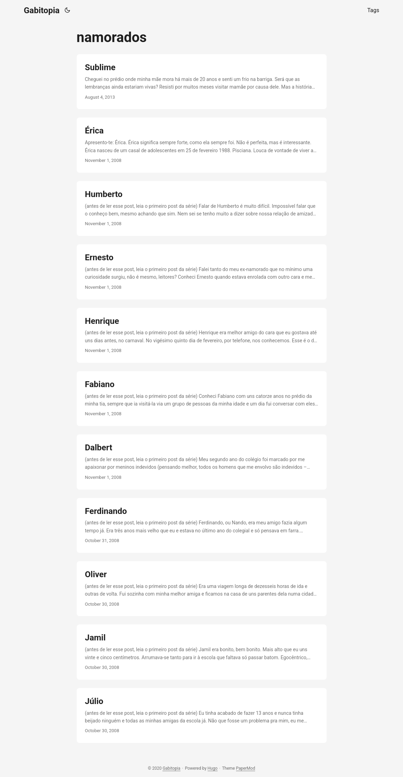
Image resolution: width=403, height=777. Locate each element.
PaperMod (245, 768)
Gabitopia (42, 10)
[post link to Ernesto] (202, 271)
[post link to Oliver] (202, 588)
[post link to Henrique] (202, 335)
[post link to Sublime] (202, 81)
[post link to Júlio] (202, 715)
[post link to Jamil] (202, 651)
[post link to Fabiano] (202, 398)
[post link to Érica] (202, 144)
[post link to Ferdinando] (202, 525)
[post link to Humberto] (202, 208)
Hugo (213, 768)
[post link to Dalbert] (202, 461)
